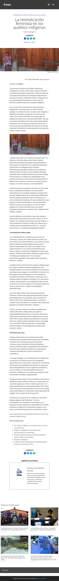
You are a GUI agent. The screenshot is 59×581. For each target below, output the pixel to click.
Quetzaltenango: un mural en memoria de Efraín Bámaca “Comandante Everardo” (14, 529)
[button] (48, 4)
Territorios (42, 15)
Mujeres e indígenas (21, 440)
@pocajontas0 (44, 79)
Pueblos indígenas (29, 32)
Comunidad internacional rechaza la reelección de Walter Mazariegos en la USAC (13, 557)
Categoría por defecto (20, 15)
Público (20, 84)
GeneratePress (41, 578)
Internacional (33, 15)
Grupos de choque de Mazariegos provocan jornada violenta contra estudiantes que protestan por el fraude (43, 557)
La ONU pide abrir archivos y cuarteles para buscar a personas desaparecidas (43, 529)
